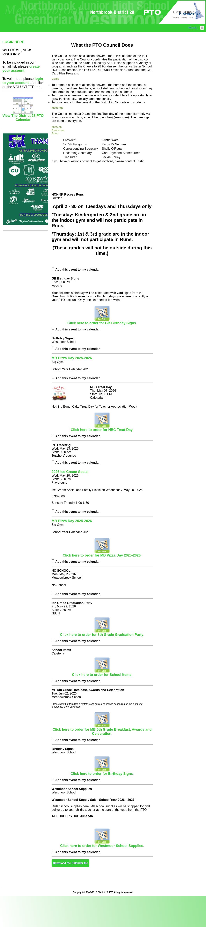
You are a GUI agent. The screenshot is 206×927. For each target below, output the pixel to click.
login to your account (23, 81)
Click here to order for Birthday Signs (101, 772)
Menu (197, 28)
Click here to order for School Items (101, 673)
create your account (21, 69)
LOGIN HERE (13, 42)
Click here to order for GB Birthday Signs (101, 321)
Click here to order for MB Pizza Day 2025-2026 (102, 553)
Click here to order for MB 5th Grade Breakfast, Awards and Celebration (102, 730)
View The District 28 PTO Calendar (23, 116)
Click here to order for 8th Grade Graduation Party (101, 633)
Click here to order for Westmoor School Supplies (101, 844)
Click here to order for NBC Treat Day (102, 428)
